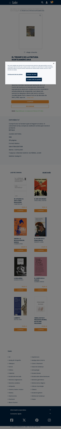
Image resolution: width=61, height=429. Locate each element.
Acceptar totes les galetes (34, 79)
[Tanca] (54, 63)
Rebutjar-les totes (31, 74)
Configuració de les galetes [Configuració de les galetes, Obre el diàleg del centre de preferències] (15, 74)
